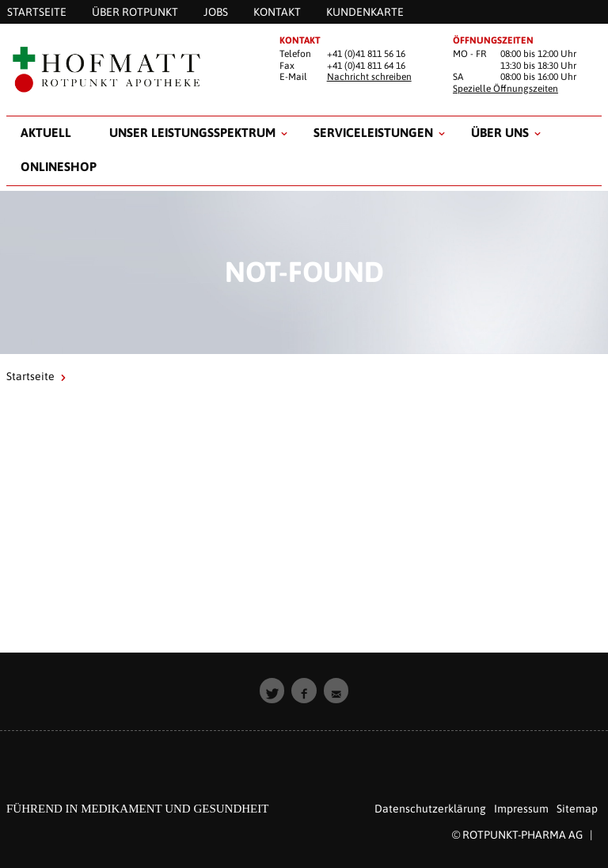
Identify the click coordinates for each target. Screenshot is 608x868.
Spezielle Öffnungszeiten (505, 88)
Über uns (500, 132)
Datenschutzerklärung (430, 808)
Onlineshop (59, 166)
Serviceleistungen (373, 132)
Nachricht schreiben (369, 76)
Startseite (30, 376)
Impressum (521, 808)
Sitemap (577, 808)
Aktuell (46, 132)
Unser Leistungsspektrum (192, 132)
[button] (272, 690)
